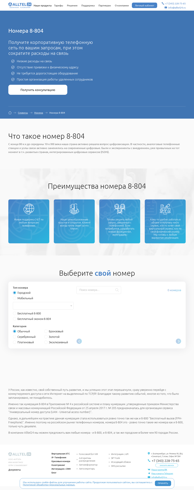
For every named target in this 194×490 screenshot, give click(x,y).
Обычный (23, 335)
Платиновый (25, 346)
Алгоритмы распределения (87, 463)
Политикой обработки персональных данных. (49, 484)
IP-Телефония (59, 461)
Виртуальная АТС (61, 457)
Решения (72, 5)
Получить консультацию (37, 90)
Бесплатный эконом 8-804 (34, 322)
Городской (24, 296)
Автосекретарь (87, 472)
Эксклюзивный (58, 346)
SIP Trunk (115, 462)
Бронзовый (56, 335)
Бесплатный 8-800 (29, 317)
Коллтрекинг (58, 469)
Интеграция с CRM (61, 472)
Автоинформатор (88, 468)
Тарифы (58, 5)
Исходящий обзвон (121, 465)
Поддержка (88, 5)
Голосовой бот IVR (88, 458)
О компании (122, 5)
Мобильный (25, 301)
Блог (54, 476)
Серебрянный (26, 340)
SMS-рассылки (118, 469)
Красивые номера (61, 465)
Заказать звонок (167, 469)
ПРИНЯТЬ (163, 483)
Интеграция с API (119, 458)
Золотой (54, 340)
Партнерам (105, 5)
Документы (14, 474)
